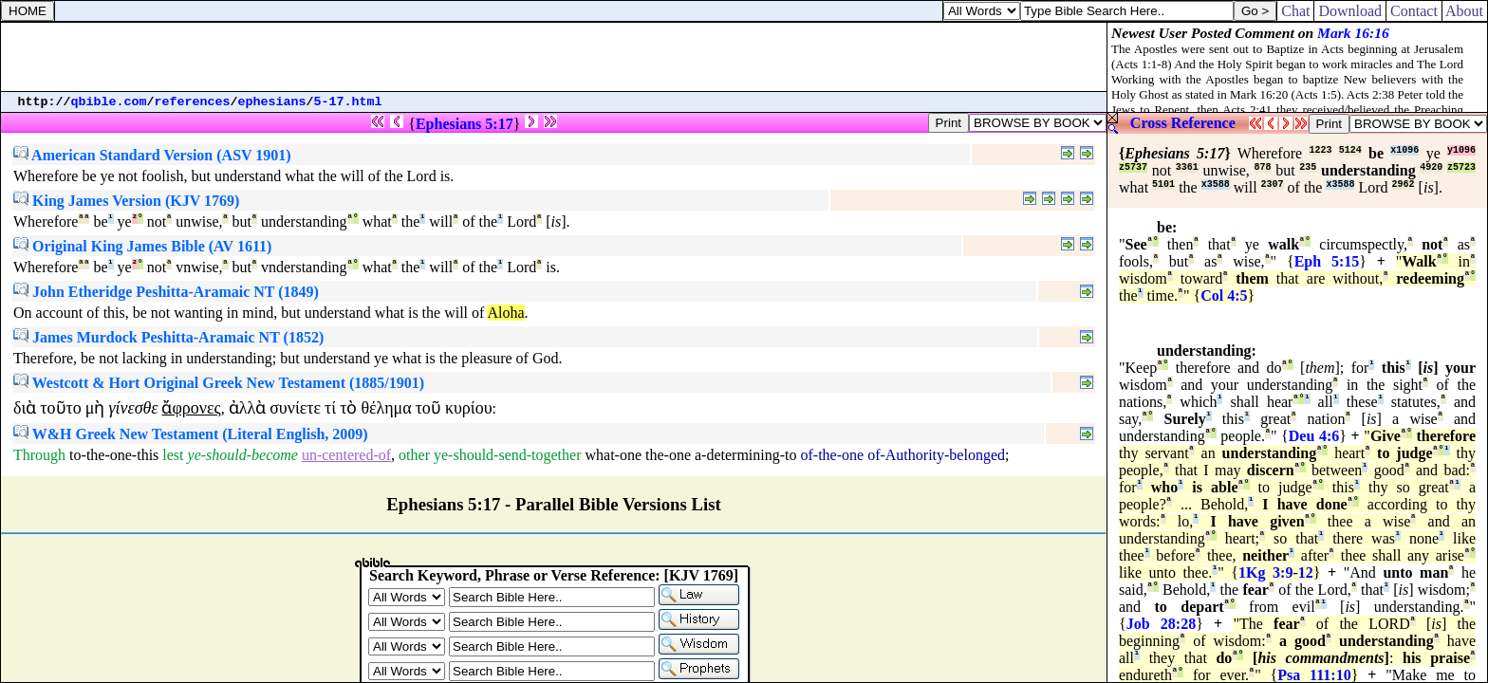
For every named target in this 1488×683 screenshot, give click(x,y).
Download (1350, 11)
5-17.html (348, 102)
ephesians (272, 102)
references (193, 102)
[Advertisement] (554, 56)
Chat (1295, 11)
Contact (1414, 11)
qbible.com (109, 102)
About (1464, 11)
